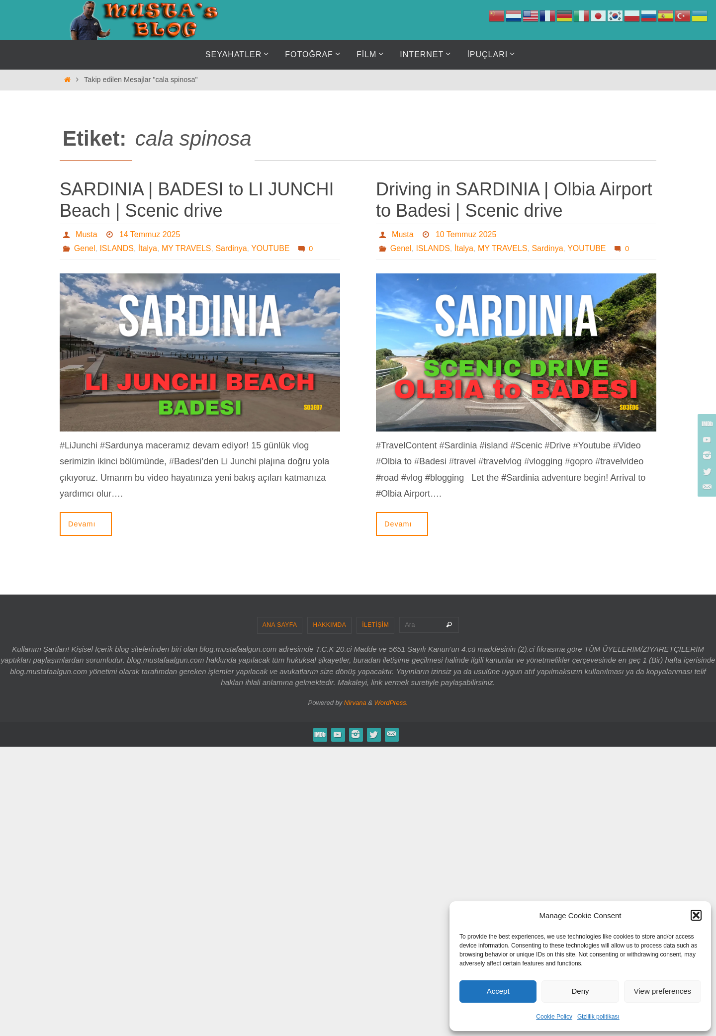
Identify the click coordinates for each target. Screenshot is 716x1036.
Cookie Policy (554, 1016)
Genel (84, 248)
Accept (498, 991)
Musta (86, 234)
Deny (580, 991)
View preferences (663, 991)
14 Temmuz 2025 (149, 234)
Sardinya (231, 248)
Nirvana (355, 702)
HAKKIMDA (329, 624)
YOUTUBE (270, 248)
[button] (696, 915)
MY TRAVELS (186, 248)
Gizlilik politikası (598, 1016)
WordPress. (391, 702)
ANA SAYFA (280, 624)
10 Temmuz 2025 (466, 234)
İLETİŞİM (375, 624)
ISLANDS (116, 248)
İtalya (147, 248)
